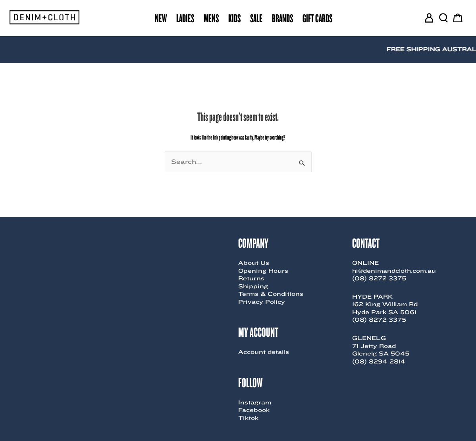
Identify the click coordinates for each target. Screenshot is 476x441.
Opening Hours (263, 270)
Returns (251, 278)
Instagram (254, 402)
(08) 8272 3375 (379, 278)
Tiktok (248, 418)
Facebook (254, 410)
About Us (253, 262)
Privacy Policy (261, 301)
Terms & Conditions (270, 293)
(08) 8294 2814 (378, 361)
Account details (263, 352)
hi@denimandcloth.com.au (394, 270)
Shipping (253, 286)
